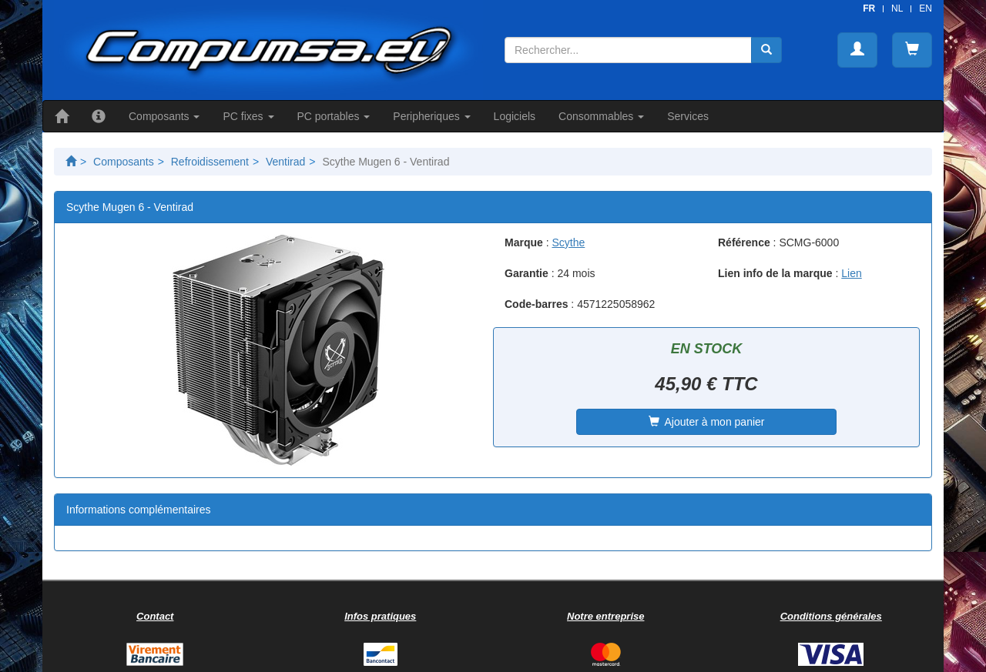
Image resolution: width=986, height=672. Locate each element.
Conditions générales (831, 616)
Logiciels (514, 116)
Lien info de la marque (775, 273)
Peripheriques (431, 116)
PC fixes (248, 116)
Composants (164, 116)
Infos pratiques (380, 616)
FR (869, 8)
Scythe (568, 242)
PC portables (334, 116)
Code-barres (536, 304)
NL (897, 8)
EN (925, 8)
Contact (154, 616)
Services (688, 116)
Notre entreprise (605, 616)
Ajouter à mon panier (707, 422)
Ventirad (285, 161)
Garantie (526, 273)
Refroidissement (210, 161)
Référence (744, 242)
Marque (524, 242)
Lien (851, 273)
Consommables (601, 116)
